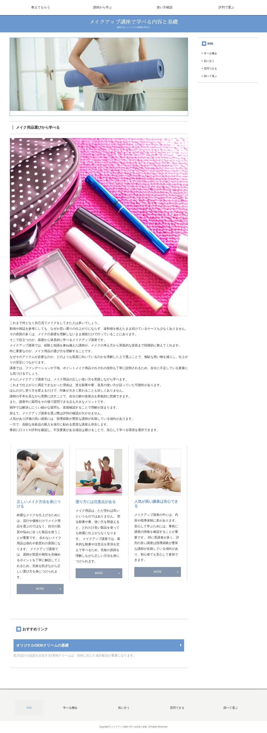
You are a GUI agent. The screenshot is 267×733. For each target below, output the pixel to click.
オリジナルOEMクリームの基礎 (42, 645)
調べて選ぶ (210, 76)
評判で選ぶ (226, 7)
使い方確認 (164, 7)
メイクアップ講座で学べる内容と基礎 (133, 22)
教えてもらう (40, 7)
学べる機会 (210, 53)
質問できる (210, 68)
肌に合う (209, 61)
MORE (40, 588)
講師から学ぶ (102, 7)
